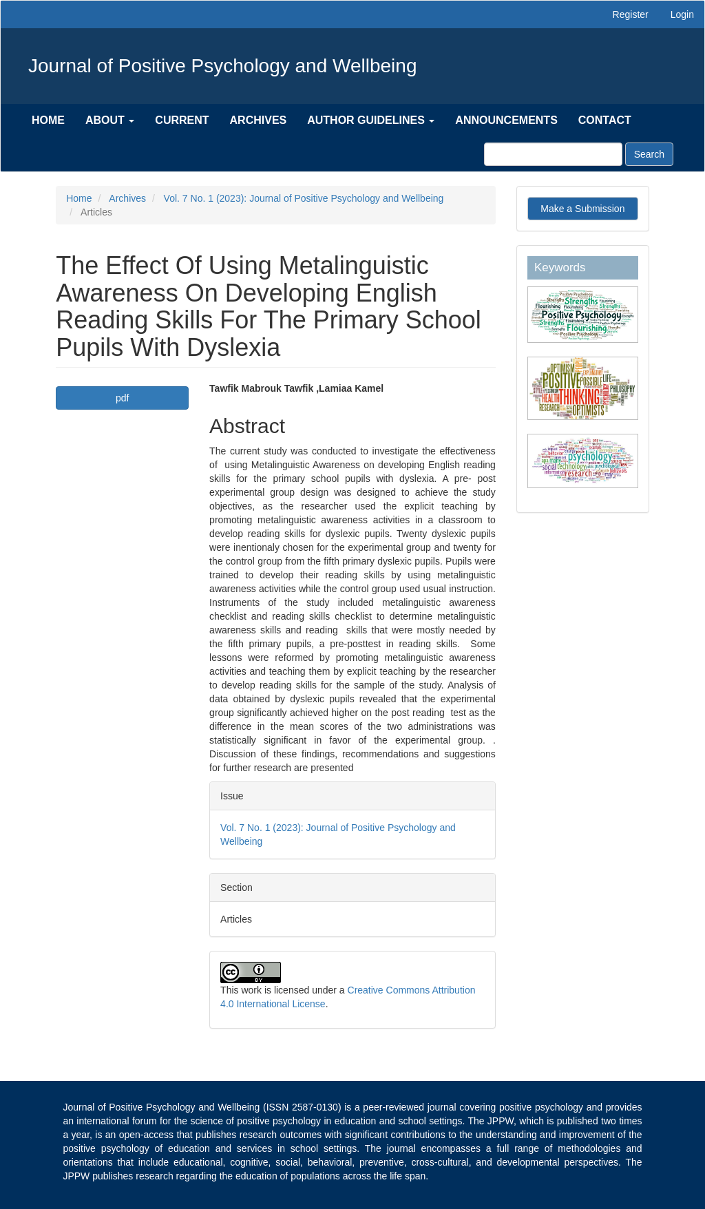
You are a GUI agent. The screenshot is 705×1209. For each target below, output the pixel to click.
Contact (604, 120)
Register (631, 14)
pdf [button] (122, 397)
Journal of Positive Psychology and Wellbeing (222, 65)
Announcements (506, 120)
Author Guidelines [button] (370, 120)
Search (649, 154)
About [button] (109, 120)
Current (182, 120)
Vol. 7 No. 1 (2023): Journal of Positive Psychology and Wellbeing (304, 198)
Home (48, 120)
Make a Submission (582, 208)
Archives (258, 120)
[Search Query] (553, 154)
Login (682, 14)
